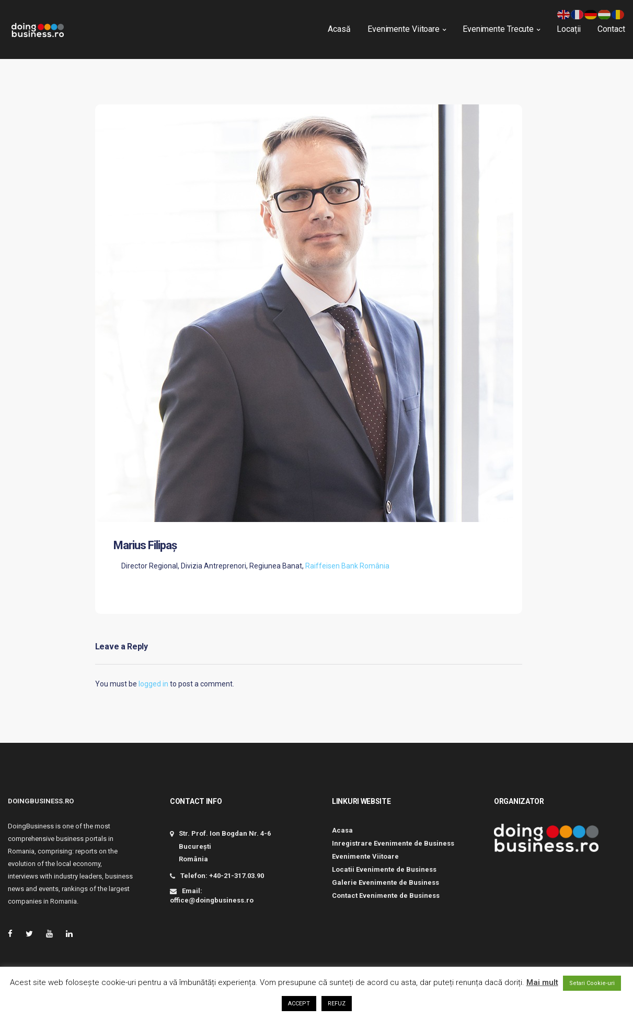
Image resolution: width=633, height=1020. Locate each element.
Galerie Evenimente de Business (385, 882)
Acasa (342, 830)
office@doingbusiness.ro (212, 900)
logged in (153, 684)
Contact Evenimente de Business (386, 895)
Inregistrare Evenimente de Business (393, 843)
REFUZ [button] (337, 1003)
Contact (608, 26)
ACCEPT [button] (299, 1003)
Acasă (336, 26)
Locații (565, 26)
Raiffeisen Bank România (347, 566)
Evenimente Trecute (494, 26)
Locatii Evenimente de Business (384, 869)
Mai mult (542, 982)
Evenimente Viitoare (400, 26)
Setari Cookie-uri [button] (592, 983)
